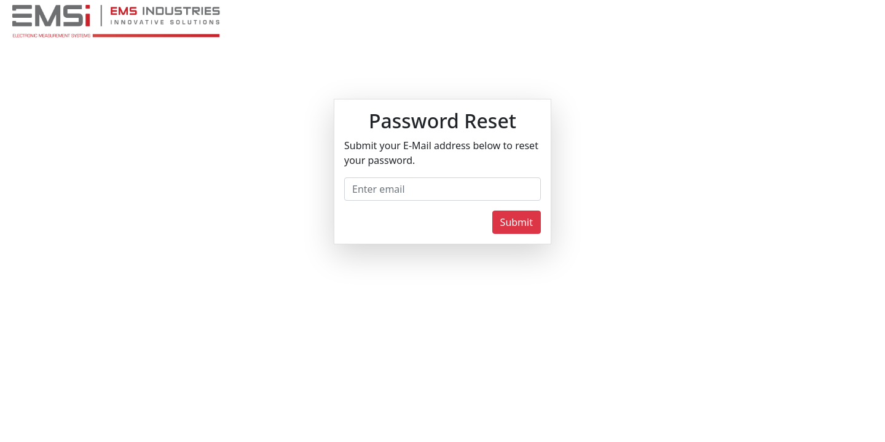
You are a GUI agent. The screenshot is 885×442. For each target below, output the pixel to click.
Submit (516, 222)
